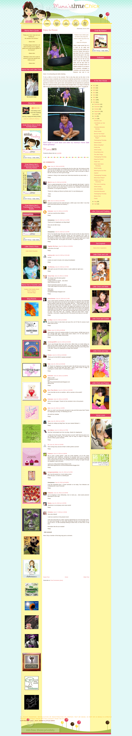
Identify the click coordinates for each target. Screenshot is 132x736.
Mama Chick (97, 196)
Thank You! (97, 162)
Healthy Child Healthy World (31, 291)
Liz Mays (50, 320)
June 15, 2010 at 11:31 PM (62, 231)
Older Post (86, 577)
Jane (49, 421)
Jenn (49, 408)
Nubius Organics (31, 292)
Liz (48, 444)
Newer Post (46, 577)
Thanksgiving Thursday (100, 140)
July (95, 116)
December (97, 104)
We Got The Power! (99, 134)
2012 (94, 98)
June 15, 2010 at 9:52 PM (57, 166)
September (97, 112)
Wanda (50, 503)
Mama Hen (36, 108)
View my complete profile (32, 118)
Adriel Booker (51, 298)
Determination (97, 143)
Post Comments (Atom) (57, 580)
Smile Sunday (97, 132)
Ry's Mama (51, 430)
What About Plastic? (99, 178)
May (95, 202)
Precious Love (97, 121)
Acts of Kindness (98, 189)
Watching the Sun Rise (100, 171)
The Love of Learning (99, 184)
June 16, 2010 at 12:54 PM (61, 399)
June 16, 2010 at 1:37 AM (62, 267)
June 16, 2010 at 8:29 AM (60, 320)
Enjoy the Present (50, 30)
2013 (94, 95)
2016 (94, 88)
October (96, 109)
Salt (49, 200)
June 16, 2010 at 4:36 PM (60, 453)
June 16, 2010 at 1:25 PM (57, 408)
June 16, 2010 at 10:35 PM (61, 492)
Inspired (96, 173)
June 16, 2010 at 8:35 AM (58, 330)
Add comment (48, 532)
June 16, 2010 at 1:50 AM (61, 276)
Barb (49, 364)
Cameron (50, 453)
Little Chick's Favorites (32, 252)
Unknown (50, 211)
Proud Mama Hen (98, 152)
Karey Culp (51, 276)
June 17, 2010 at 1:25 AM (60, 512)
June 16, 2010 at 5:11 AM (62, 298)
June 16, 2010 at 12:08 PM (61, 375)
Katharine (50, 492)
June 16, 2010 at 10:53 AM (58, 364)
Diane (49, 330)
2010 (94, 102)
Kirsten (50, 355)
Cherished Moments (99, 192)
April (95, 204)
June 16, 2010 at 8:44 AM (64, 342)
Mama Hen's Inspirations (99, 248)
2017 (94, 86)
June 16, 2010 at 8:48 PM (62, 482)
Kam (49, 166)
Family (95, 199)
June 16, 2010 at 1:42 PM (57, 421)
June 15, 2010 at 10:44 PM (57, 200)
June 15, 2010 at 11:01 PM (61, 211)
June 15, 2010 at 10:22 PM (59, 182)
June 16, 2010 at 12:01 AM (62, 255)
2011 (94, 100)
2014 (94, 93)
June (95, 119)
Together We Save (53, 246)
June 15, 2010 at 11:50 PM (65, 246)
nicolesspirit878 (52, 342)
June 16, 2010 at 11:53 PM (59, 503)
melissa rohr (51, 255)
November (97, 107)
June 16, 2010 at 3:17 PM (61, 430)
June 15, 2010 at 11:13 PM (62, 220)
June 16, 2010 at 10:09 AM (59, 355)
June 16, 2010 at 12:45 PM (65, 390)
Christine (50, 512)
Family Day (97, 148)
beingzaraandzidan (53, 472)
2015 (94, 90)
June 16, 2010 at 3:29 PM (56, 444)
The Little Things (98, 155)
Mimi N (50, 182)
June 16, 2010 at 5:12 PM (65, 472)
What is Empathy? (99, 145)
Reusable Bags (32, 294)
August (96, 114)
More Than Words (53, 390)
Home (66, 577)
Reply (49, 177)
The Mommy (51, 267)
